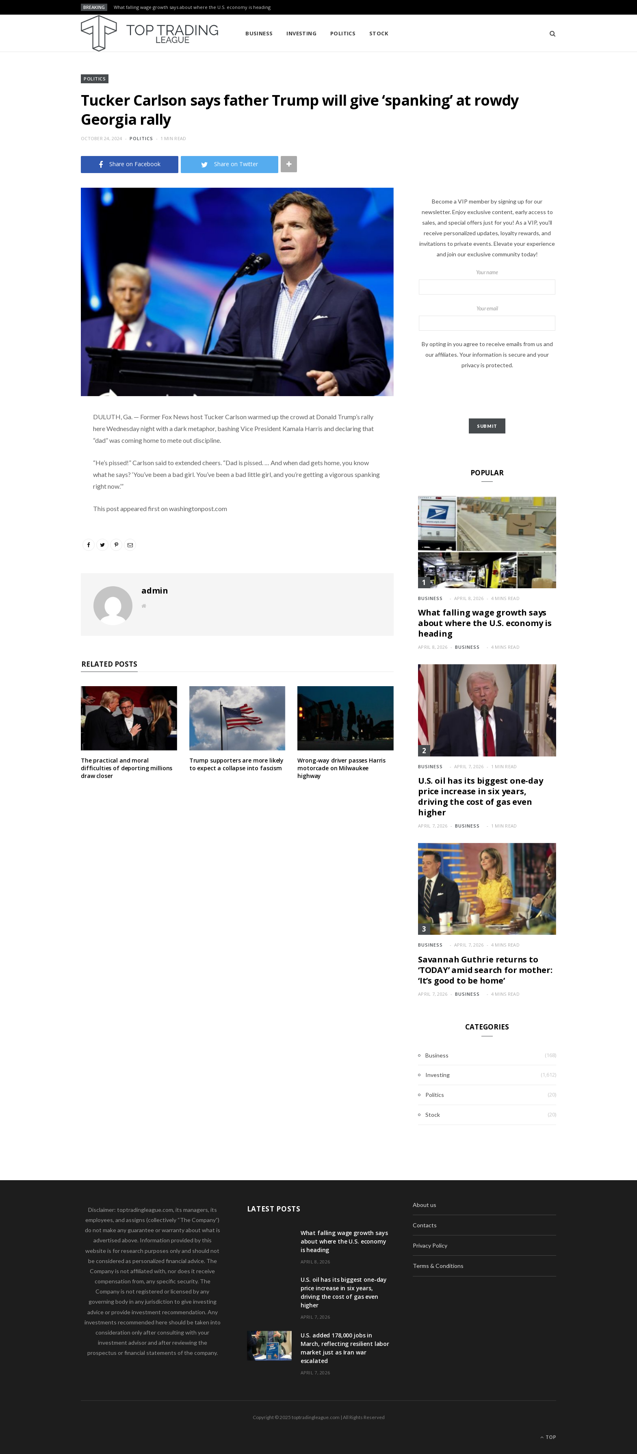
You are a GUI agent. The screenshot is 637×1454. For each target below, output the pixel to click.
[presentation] (487, 394)
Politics (343, 33)
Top (548, 1437)
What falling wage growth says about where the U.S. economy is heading (192, 7)
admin (154, 590)
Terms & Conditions (438, 1265)
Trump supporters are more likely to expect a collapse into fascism (236, 764)
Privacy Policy (430, 1245)
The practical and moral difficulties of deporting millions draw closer (126, 768)
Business (259, 33)
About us (424, 1204)
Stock (378, 33)
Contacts (425, 1225)
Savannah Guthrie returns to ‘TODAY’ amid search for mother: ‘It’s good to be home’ (485, 970)
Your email (487, 318)
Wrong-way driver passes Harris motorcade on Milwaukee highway (341, 768)
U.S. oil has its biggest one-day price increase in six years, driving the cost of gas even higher (480, 796)
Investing (301, 33)
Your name (487, 282)
